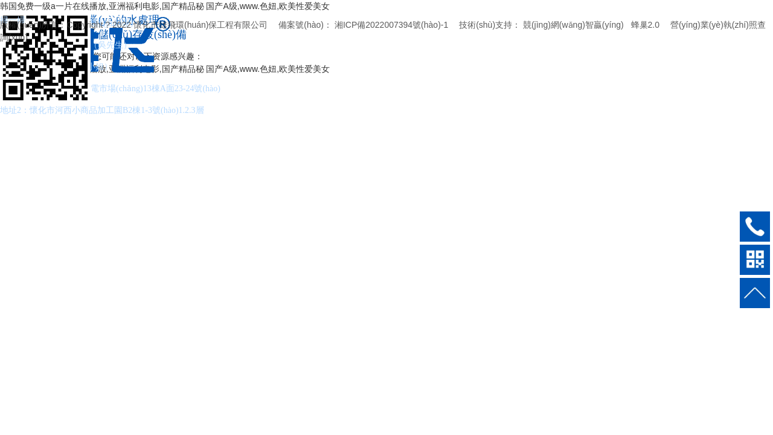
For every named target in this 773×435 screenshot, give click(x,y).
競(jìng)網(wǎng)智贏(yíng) (573, 25)
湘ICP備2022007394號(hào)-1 (391, 25)
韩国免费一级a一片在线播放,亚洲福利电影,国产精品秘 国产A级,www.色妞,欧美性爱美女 (165, 6)
